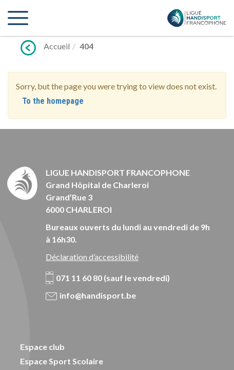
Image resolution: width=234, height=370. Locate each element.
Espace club (42, 346)
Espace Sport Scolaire (61, 361)
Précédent (28, 47)
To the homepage (53, 101)
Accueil (57, 46)
